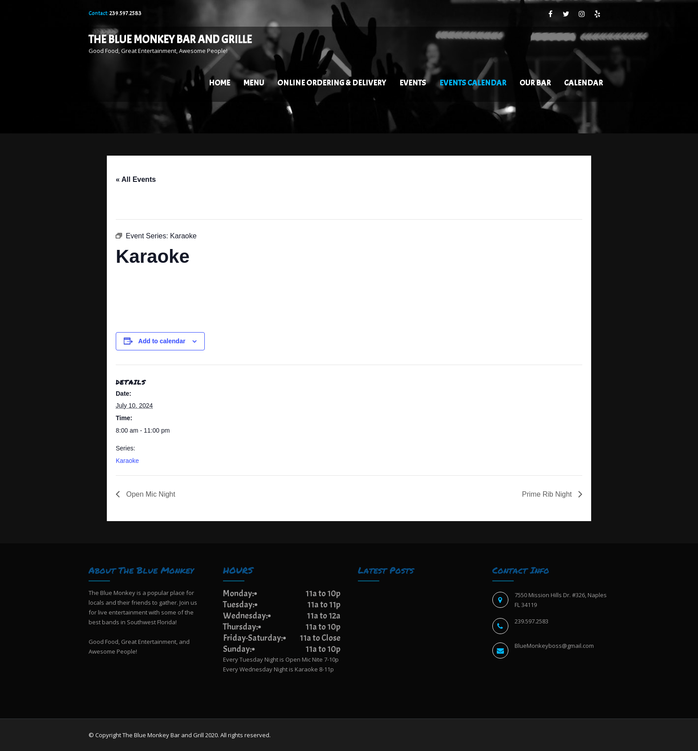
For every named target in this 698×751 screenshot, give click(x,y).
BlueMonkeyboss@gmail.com (554, 646)
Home (219, 83)
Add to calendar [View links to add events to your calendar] (162, 341)
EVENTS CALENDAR (472, 83)
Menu (253, 83)
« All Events (136, 179)
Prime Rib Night (548, 494)
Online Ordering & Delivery (331, 83)
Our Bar (535, 83)
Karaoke (127, 460)
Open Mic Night (149, 494)
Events (412, 83)
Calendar (583, 83)
